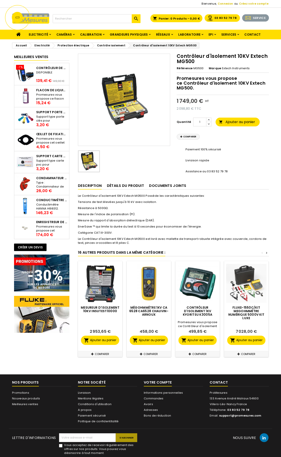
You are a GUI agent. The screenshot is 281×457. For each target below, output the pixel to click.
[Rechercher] (96, 18)
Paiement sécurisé (92, 415)
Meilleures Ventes (31, 56)
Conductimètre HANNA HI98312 (51, 200)
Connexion (225, 3)
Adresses (151, 410)
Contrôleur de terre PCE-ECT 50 (51, 68)
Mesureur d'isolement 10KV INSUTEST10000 (100, 309)
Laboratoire (189, 34)
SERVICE (259, 18)
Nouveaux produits (26, 398)
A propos (85, 410)
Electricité (38, 34)
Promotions (20, 393)
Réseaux (163, 34)
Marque (215, 68)
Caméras (64, 34)
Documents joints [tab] (167, 185)
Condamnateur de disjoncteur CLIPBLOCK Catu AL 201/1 (51, 178)
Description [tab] (90, 185)
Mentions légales (90, 398)
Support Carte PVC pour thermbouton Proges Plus (51, 156)
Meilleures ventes (25, 404)
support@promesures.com (240, 415)
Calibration (91, 34)
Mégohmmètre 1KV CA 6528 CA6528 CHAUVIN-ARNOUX (148, 311)
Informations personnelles (163, 393)
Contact (252, 34)
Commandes (154, 398)
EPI (211, 34)
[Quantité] (199, 122)
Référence (185, 68)
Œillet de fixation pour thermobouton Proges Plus (51, 134)
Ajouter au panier (237, 121)
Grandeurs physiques (129, 34)
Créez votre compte (253, 3)
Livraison (84, 393)
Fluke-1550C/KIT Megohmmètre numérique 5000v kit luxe (246, 312)
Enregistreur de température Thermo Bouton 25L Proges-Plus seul (51, 222)
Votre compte (158, 382)
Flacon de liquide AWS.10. (51, 90)
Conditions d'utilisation (95, 404)
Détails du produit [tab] (125, 185)
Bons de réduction (157, 415)
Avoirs (148, 404)
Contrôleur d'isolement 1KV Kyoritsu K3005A (198, 311)
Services (228, 34)
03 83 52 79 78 (225, 18)
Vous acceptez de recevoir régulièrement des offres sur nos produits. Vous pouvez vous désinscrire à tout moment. (98, 449)
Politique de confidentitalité (98, 421)
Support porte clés (51, 112)
